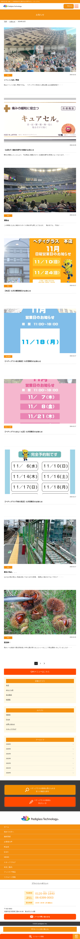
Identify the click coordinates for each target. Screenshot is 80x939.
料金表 (6, 847)
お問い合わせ (10, 724)
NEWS (8, 715)
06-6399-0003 (44, 897)
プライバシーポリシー (40, 883)
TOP (5, 21)
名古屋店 (9, 695)
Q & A (8, 719)
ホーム (6, 827)
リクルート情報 (10, 877)
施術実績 (7, 836)
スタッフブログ (11, 729)
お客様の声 (8, 842)
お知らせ (12, 21)
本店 (7, 685)
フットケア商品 (10, 872)
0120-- (45, 893)
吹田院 (8, 699)
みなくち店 (9, 690)
